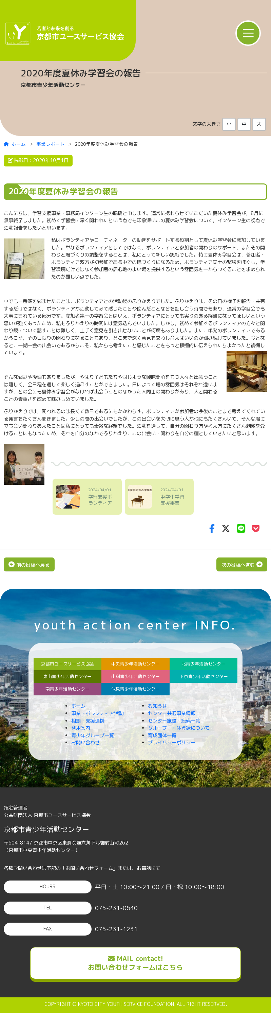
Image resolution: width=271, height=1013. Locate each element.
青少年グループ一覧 (92, 735)
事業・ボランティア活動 (97, 713)
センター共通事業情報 (171, 713)
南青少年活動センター (67, 689)
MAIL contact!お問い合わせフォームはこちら (135, 963)
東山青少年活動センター (67, 676)
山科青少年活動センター (135, 676)
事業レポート (50, 144)
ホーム (15, 144)
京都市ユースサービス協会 (67, 664)
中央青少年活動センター (135, 664)
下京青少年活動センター (203, 676)
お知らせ (157, 706)
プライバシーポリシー (171, 742)
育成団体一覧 (162, 735)
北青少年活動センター (203, 664)
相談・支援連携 (87, 720)
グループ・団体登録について (179, 728)
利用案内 (80, 728)
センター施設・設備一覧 (174, 720)
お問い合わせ (85, 742)
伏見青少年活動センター (135, 689)
